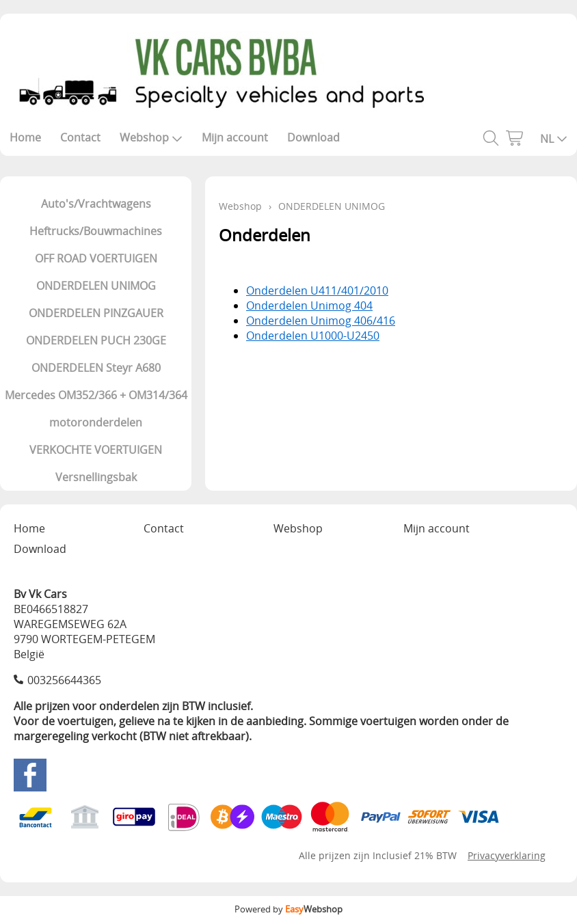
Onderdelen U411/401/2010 (317, 290)
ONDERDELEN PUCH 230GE (96, 340)
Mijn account (235, 137)
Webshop (151, 137)
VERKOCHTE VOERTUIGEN (95, 449)
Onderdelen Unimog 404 (309, 305)
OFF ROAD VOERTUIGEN (96, 258)
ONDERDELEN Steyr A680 (96, 367)
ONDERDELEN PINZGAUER (96, 313)
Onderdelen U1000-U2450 (312, 335)
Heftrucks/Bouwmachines (95, 231)
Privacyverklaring (507, 855)
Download (313, 137)
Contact (80, 137)
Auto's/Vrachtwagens (96, 203)
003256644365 (64, 680)
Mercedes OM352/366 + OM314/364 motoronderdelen (96, 409)
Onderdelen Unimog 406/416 (320, 320)
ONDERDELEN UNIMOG (96, 285)
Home (25, 137)
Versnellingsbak (96, 477)
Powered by (288, 909)
